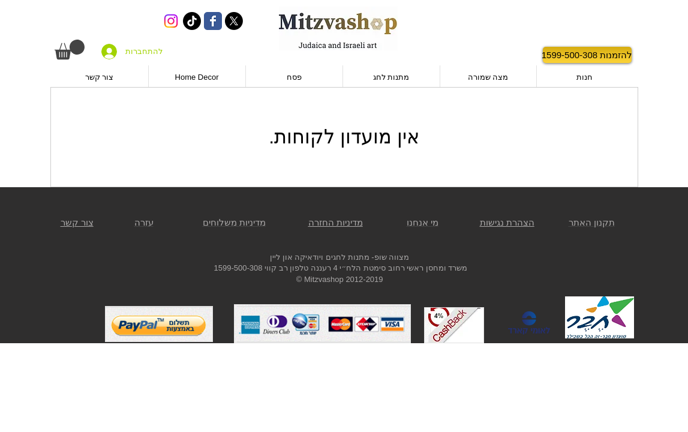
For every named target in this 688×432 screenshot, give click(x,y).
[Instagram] (171, 21)
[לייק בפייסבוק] (508, 55)
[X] (234, 21)
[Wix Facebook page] (213, 21)
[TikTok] (192, 21)
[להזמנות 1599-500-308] (587, 55)
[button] (70, 49)
